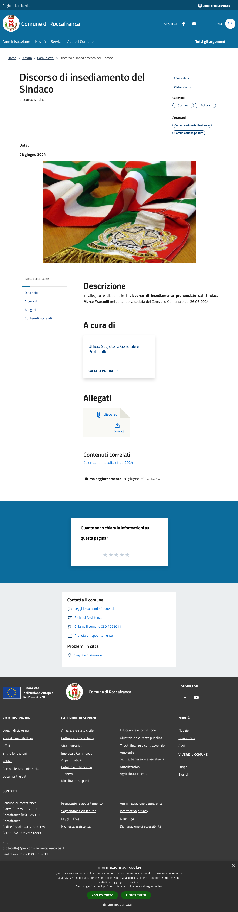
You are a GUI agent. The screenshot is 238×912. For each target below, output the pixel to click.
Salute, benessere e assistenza (142, 759)
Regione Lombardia (16, 5)
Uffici (6, 745)
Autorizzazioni (130, 766)
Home (12, 57)
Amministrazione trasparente (141, 803)
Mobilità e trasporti (75, 780)
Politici (7, 761)
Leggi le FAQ (70, 818)
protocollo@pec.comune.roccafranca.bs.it (33, 848)
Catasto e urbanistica (76, 767)
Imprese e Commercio (76, 753)
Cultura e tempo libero (77, 738)
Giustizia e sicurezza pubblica (141, 737)
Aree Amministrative (18, 738)
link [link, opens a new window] (160, 886)
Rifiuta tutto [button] (136, 895)
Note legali (127, 818)
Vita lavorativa (71, 745)
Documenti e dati (15, 776)
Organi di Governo (16, 730)
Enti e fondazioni (15, 753)
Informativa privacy (134, 810)
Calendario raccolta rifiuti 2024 (108, 462)
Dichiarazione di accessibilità (140, 826)
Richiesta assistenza (76, 826)
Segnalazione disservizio (78, 810)
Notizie (183, 730)
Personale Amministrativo (21, 768)
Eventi (183, 774)
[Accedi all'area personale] (213, 6)
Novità (27, 57)
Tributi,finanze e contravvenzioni (143, 745)
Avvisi (182, 745)
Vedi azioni (183, 87)
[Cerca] (230, 24)
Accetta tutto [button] (102, 895)
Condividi (182, 78)
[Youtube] (192, 23)
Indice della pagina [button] (37, 279)
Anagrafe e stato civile (77, 730)
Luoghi (183, 766)
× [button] (233, 865)
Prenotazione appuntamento (82, 803)
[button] (119, 905)
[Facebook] (182, 23)
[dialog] (119, 886)
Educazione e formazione (138, 730)
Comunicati (45, 57)
